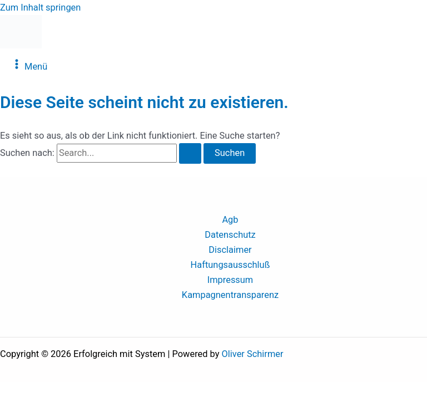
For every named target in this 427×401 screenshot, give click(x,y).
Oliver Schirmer (253, 354)
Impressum (230, 280)
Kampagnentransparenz (230, 295)
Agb (230, 219)
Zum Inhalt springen (40, 7)
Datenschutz (230, 234)
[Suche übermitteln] (190, 153)
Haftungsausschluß (230, 265)
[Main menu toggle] (29, 65)
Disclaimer (229, 249)
